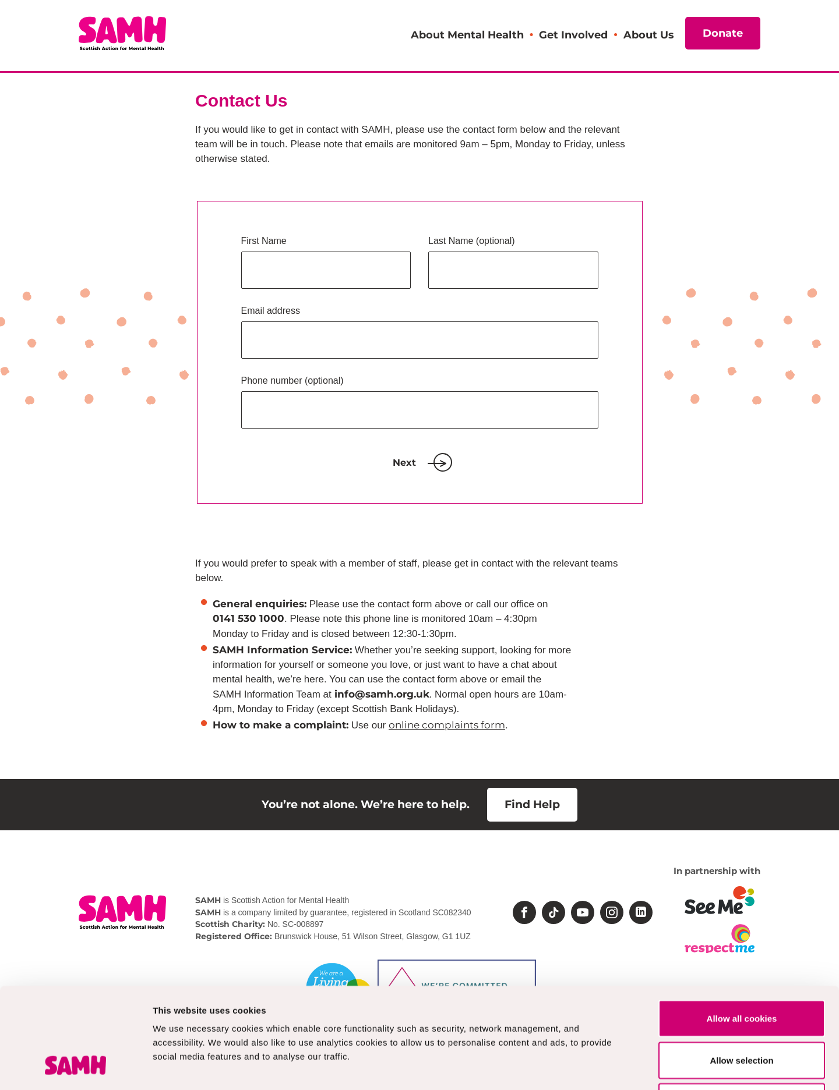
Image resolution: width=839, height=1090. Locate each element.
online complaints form (447, 725)
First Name (264, 241)
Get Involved (573, 35)
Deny (742, 1012)
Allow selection (741, 970)
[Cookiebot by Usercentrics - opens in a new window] (75, 1067)
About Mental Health (467, 35)
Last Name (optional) (471, 241)
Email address (270, 311)
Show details (611, 1067)
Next (419, 463)
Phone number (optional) (292, 380)
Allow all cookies (742, 928)
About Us (648, 35)
